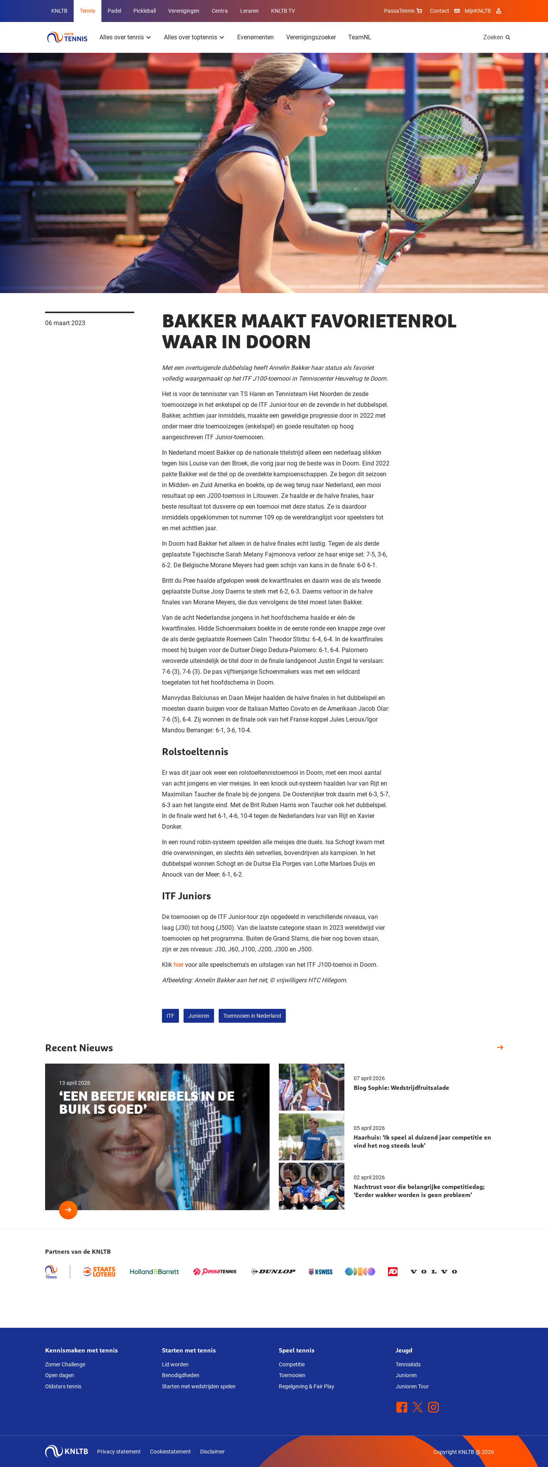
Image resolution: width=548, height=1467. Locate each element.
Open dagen (59, 1375)
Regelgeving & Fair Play (306, 1386)
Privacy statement (119, 1451)
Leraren (249, 11)
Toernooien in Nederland (252, 1016)
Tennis (87, 11)
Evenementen (255, 37)
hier (179, 964)
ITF (170, 1016)
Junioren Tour (412, 1386)
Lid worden (175, 1364)
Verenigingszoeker (311, 37)
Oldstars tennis (63, 1386)
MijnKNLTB (478, 11)
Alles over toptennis (190, 37)
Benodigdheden (180, 1375)
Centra (220, 11)
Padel (114, 11)
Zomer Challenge (65, 1364)
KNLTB (59, 11)
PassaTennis (404, 11)
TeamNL (359, 37)
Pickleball (144, 11)
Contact (439, 11)
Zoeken (493, 37)
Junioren (198, 1016)
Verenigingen (183, 11)
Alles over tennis (121, 37)
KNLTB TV (283, 11)
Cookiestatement (170, 1451)
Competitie (292, 1364)
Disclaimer (212, 1451)
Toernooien (292, 1375)
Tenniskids (408, 1364)
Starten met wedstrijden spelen (199, 1386)
